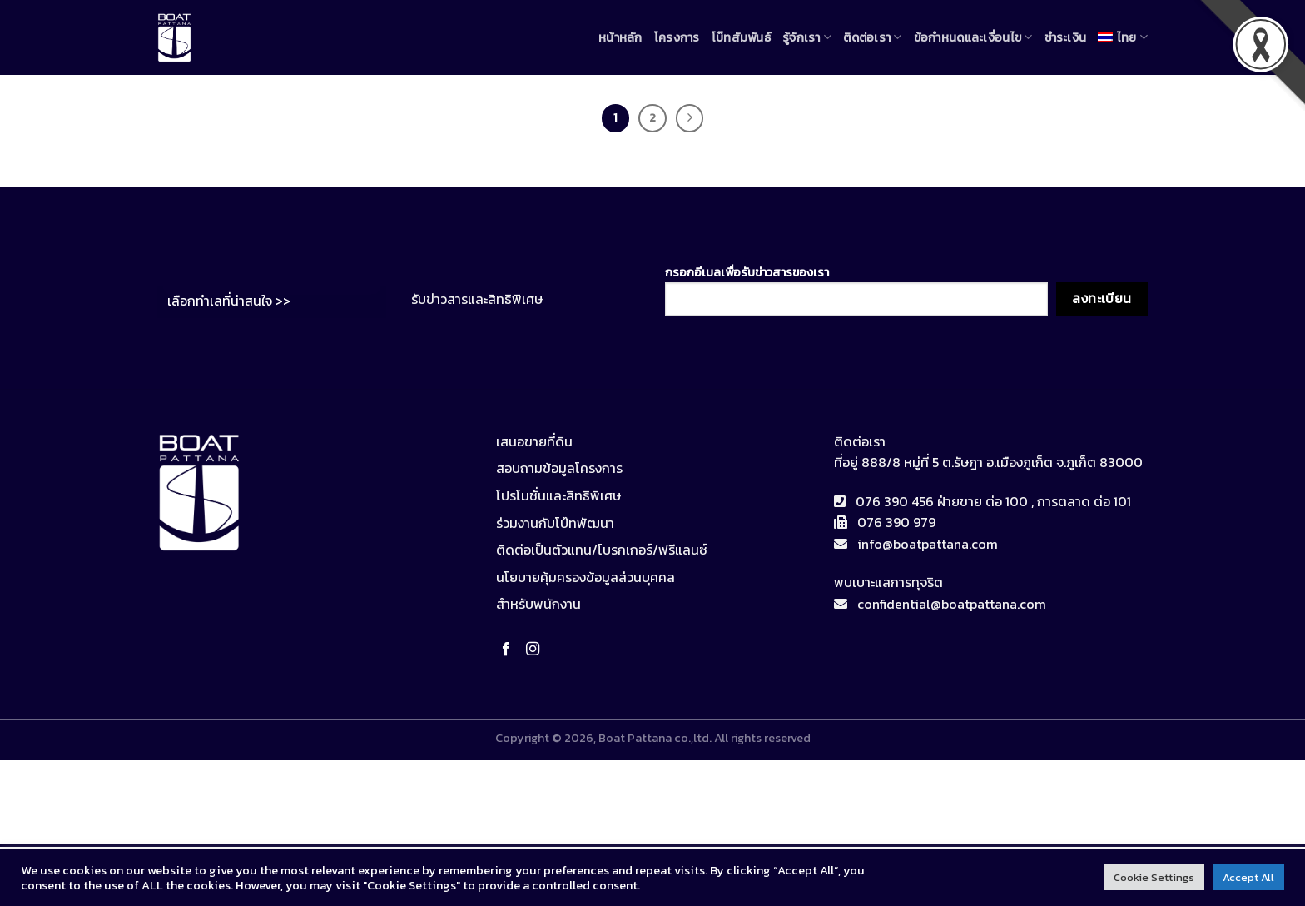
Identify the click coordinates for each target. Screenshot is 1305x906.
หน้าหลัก (620, 37)
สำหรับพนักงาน (538, 604)
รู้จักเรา (806, 37)
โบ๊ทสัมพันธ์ (741, 37)
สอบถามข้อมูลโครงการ (559, 468)
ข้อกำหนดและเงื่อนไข (973, 37)
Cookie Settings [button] (1154, 877)
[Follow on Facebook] (509, 649)
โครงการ (677, 37)
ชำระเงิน (1065, 37)
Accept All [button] (1248, 877)
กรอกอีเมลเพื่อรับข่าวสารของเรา (856, 289)
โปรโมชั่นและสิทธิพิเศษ (558, 495)
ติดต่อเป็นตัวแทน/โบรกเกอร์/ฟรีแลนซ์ (601, 550)
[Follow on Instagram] (536, 649)
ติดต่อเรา (872, 37)
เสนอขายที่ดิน (534, 441)
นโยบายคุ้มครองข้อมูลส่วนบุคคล (585, 577)
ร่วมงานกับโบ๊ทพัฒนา (555, 523)
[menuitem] (1123, 37)
